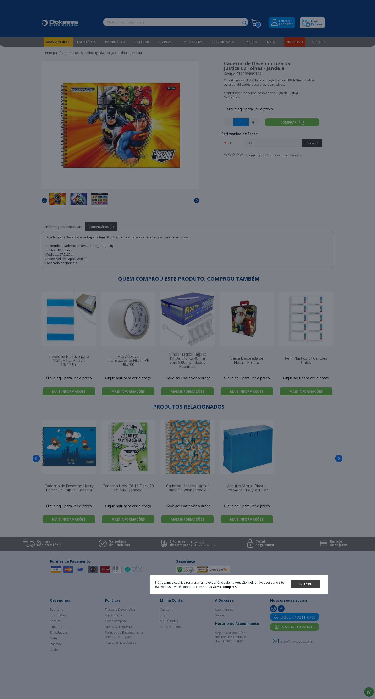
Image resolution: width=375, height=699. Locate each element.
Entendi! (305, 584)
